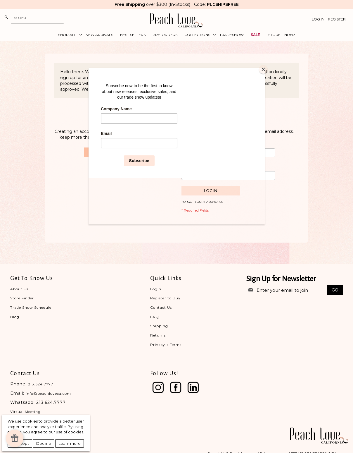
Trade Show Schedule (30, 307)
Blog (14, 317)
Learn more (69, 443)
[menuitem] (68, 34)
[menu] (176, 34)
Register (337, 19)
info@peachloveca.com (48, 393)
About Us (19, 289)
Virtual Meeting (25, 411)
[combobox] (37, 18)
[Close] (263, 69)
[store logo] (176, 20)
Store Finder (22, 298)
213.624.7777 (40, 384)
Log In (318, 19)
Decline (43, 443)
